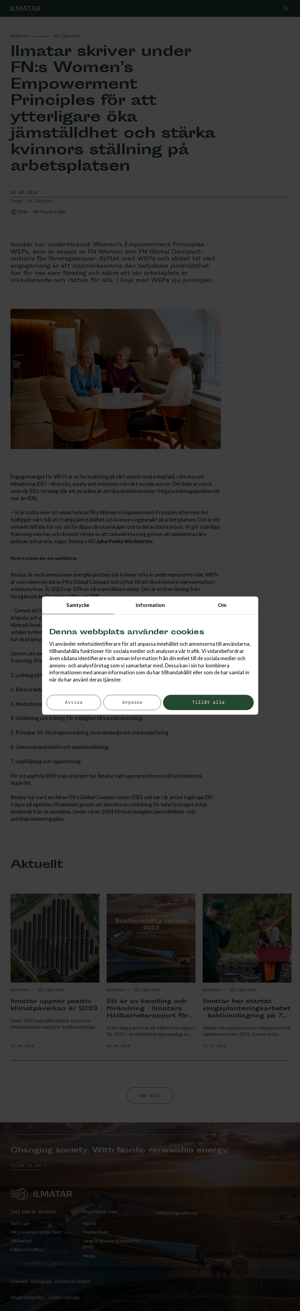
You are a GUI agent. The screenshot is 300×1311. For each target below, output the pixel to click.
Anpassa (132, 702)
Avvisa (74, 702)
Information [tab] (150, 605)
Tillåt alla (208, 702)
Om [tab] (222, 605)
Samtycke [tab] (77, 605)
